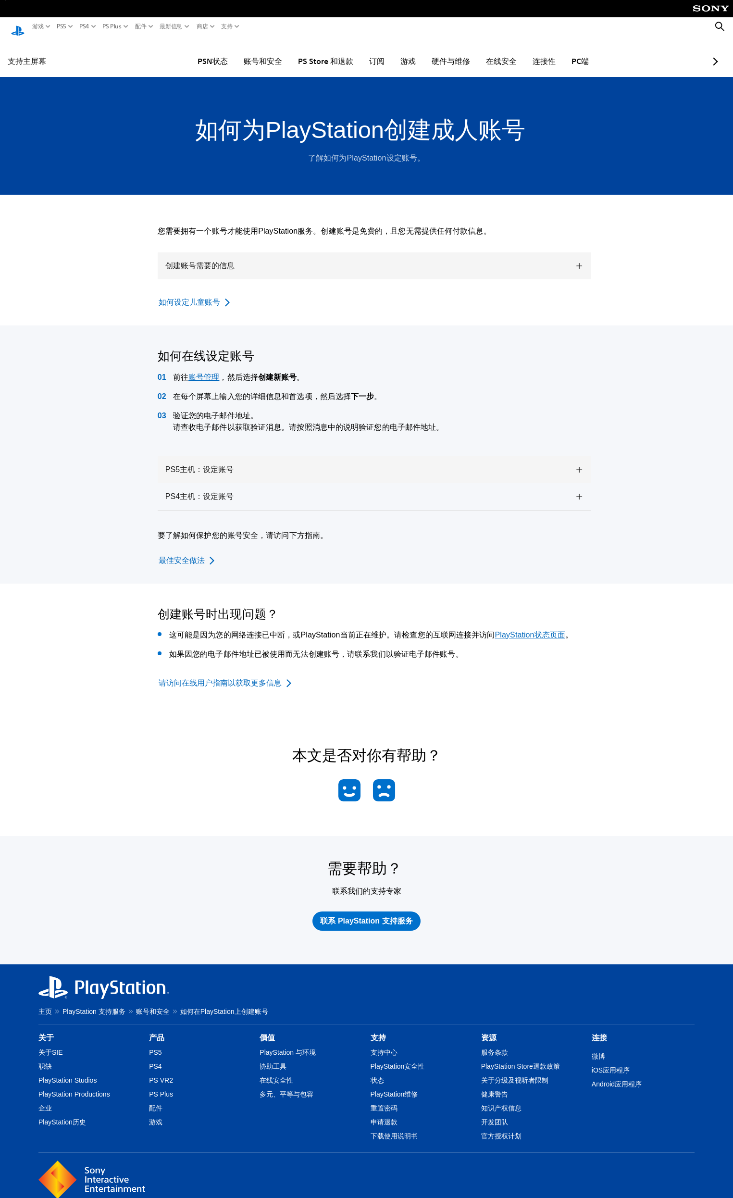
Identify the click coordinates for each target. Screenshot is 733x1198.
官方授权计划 (501, 1127)
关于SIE (50, 1043)
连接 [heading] (599, 1028)
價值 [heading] (267, 1028)
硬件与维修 (423, 52)
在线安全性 (276, 1071)
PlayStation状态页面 (530, 626)
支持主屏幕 (27, 52)
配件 (141, 26)
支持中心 (384, 1043)
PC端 (552, 52)
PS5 (61, 26)
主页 (45, 1002)
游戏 (38, 26)
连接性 (516, 52)
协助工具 (273, 1057)
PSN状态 (185, 52)
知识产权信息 (501, 1099)
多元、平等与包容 (286, 1085)
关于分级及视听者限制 (514, 1071)
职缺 (45, 1057)
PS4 (84, 26)
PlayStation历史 (62, 1113)
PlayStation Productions (74, 1085)
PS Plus (112, 26)
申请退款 (384, 1113)
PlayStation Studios (67, 1071)
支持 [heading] (378, 1028)
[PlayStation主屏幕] (18, 27)
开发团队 (494, 1113)
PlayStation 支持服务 (93, 1002)
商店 (202, 26)
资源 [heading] (489, 1028)
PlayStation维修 (394, 1085)
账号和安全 (235, 52)
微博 (598, 1047)
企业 (45, 1099)
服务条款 (494, 1043)
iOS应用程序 (611, 1061)
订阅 (349, 52)
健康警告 (494, 1085)
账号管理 (203, 368)
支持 (227, 26)
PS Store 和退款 (297, 52)
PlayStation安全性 (398, 1057)
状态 (377, 1071)
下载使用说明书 (394, 1127)
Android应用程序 (617, 1075)
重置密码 (384, 1099)
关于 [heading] (46, 1028)
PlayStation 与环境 (288, 1043)
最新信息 (171, 26)
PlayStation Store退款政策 (520, 1057)
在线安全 (473, 52)
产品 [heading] (156, 1028)
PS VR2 (161, 1071)
